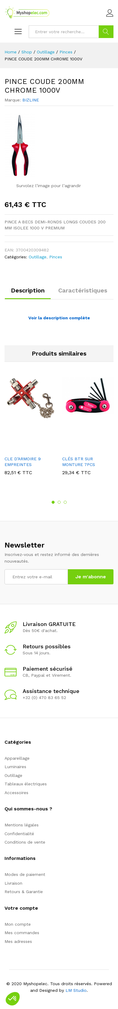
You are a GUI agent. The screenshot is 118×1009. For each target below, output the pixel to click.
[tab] (28, 293)
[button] (12, 998)
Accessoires (16, 792)
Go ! (106, 31)
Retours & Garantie (24, 891)
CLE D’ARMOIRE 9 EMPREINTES (23, 461)
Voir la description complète (59, 317)
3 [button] (65, 502)
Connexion (109, 13)
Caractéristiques (82, 290)
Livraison (13, 883)
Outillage (37, 256)
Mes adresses (18, 941)
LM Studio (76, 990)
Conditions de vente (25, 842)
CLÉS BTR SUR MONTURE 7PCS (78, 461)
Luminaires (15, 766)
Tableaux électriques (26, 783)
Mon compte (18, 924)
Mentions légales (22, 824)
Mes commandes (22, 932)
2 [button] (59, 502)
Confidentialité (19, 833)
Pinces (55, 256)
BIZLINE (30, 99)
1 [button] (53, 502)
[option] (30, 430)
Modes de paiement (25, 874)
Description (28, 290)
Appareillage (17, 758)
